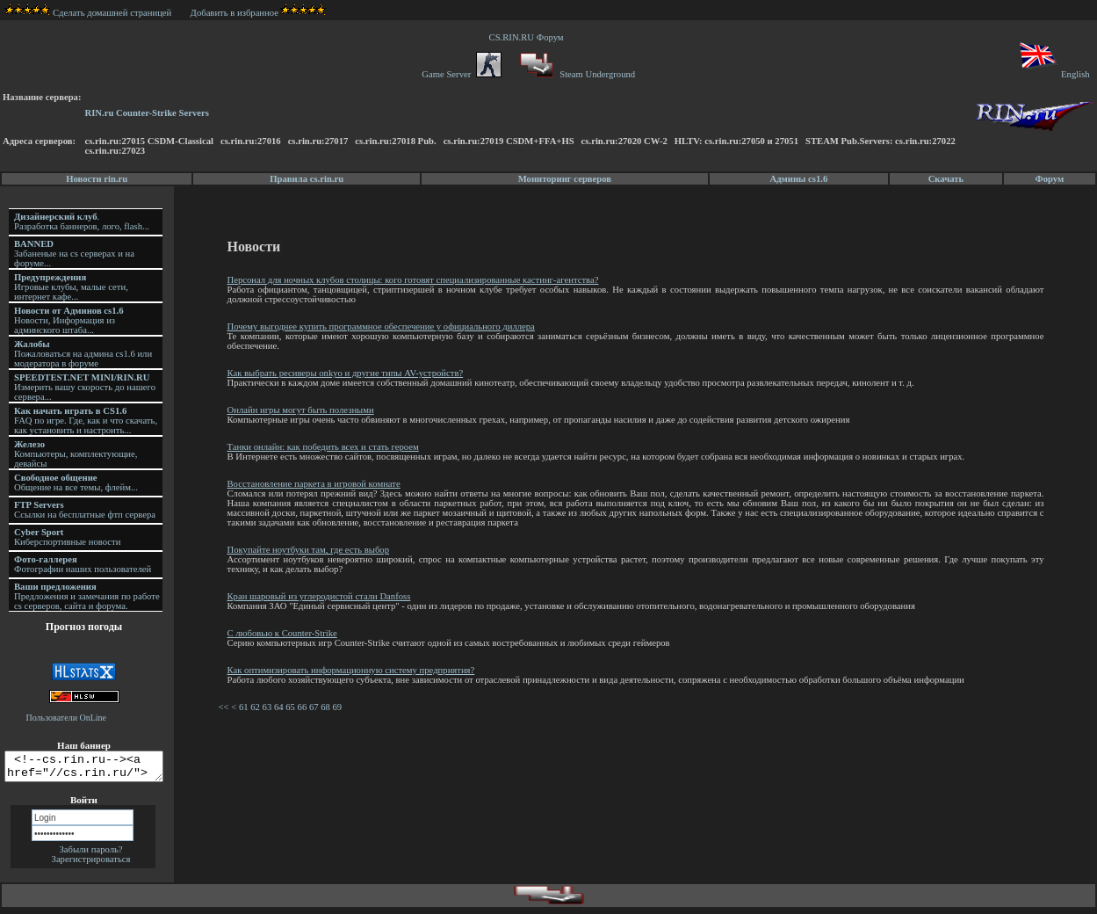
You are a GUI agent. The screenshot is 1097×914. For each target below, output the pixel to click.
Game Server (461, 74)
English (1053, 74)
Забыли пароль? (90, 855)
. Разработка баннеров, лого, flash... (81, 221)
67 (316, 707)
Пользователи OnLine (66, 717)
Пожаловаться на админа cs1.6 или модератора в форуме (83, 353)
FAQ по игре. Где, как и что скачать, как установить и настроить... (85, 420)
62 (258, 707)
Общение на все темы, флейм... (76, 482)
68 (328, 707)
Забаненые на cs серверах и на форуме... (74, 253)
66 (305, 707)
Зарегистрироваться (91, 864)
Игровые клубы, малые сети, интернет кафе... (71, 286)
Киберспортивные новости (67, 537)
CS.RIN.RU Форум (528, 37)
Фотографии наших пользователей (82, 564)
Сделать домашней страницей (88, 13)
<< (225, 707)
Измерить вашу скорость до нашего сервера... (84, 387)
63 (270, 707)
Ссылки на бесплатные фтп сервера (84, 509)
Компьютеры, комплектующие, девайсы (75, 453)
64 (281, 707)
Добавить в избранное (234, 13)
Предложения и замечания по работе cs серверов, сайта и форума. (87, 596)
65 (293, 707)
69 (340, 707)
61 (246, 707)
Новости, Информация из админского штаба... (69, 320)
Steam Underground (576, 74)
